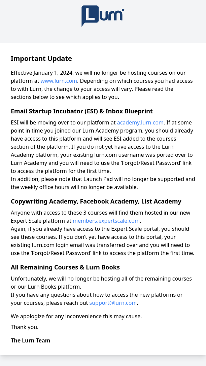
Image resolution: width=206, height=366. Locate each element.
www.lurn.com (59, 80)
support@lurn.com (113, 302)
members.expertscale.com (106, 220)
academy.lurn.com (140, 122)
